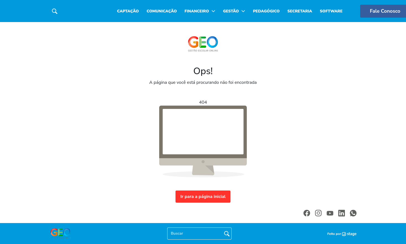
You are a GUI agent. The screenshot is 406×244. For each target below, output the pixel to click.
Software (331, 11)
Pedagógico (266, 11)
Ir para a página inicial (203, 197)
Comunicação (161, 11)
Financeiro (197, 11)
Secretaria (299, 11)
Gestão (231, 11)
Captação (128, 11)
